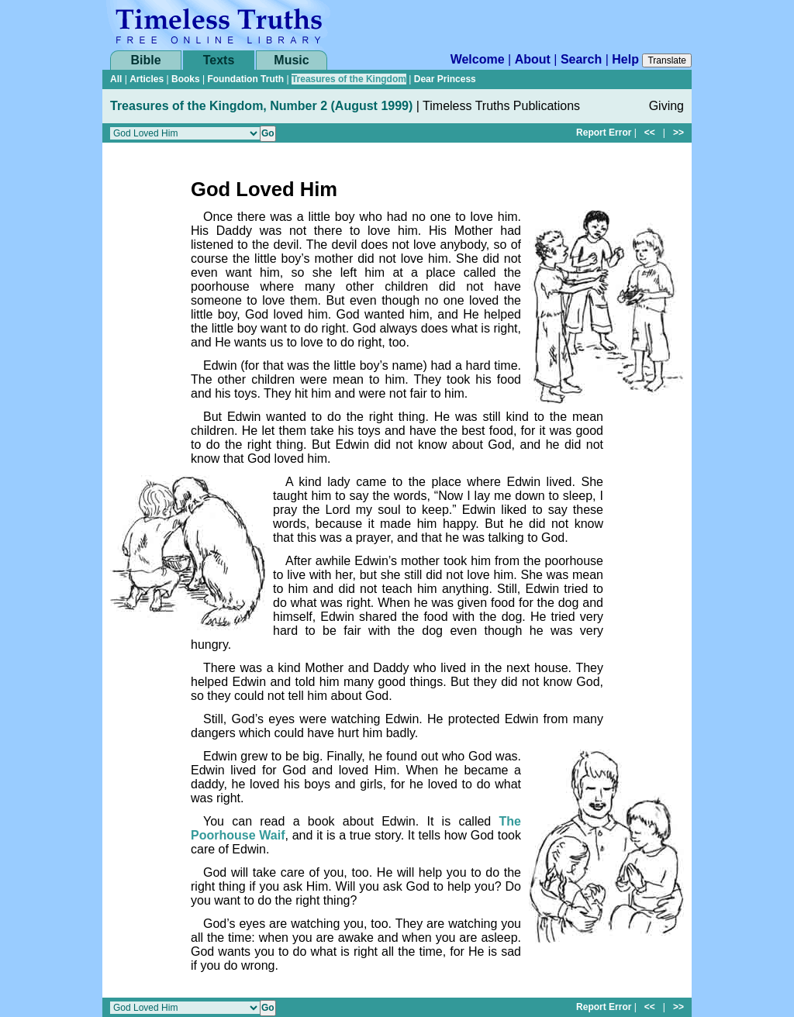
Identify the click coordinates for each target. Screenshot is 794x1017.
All (116, 79)
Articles (146, 79)
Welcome (478, 59)
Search (581, 59)
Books (185, 79)
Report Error (603, 132)
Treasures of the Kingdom (349, 79)
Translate (666, 60)
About (533, 59)
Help (625, 59)
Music (291, 60)
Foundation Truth (245, 79)
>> (678, 132)
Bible (145, 60)
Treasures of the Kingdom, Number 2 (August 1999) (261, 105)
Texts (219, 60)
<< (649, 132)
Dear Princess (445, 79)
